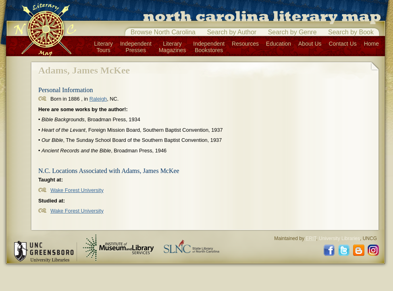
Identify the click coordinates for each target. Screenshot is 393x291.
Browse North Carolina (163, 32)
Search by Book (351, 32)
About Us (310, 43)
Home (371, 43)
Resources (245, 43)
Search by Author (231, 32)
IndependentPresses (136, 46)
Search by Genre (292, 32)
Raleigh (98, 99)
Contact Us (343, 43)
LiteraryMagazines (172, 46)
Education (278, 43)
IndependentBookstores (209, 46)
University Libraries (339, 238)
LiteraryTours (103, 46)
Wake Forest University (77, 190)
